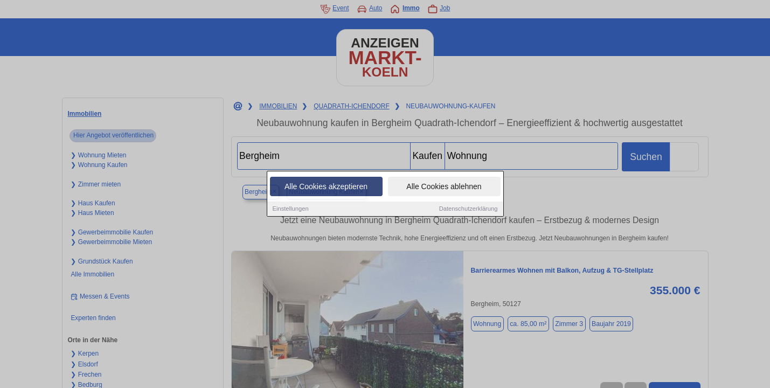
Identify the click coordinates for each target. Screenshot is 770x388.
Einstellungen (291, 209)
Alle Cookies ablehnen (443, 187)
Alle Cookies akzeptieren (326, 187)
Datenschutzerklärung (468, 209)
